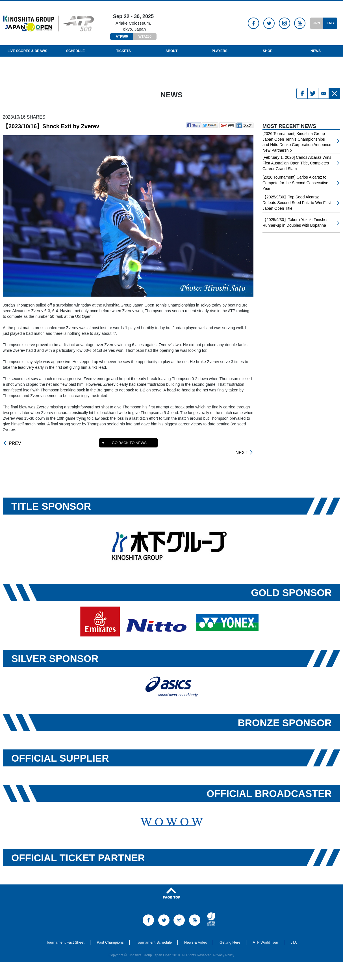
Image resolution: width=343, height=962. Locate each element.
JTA (293, 935)
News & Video (195, 935)
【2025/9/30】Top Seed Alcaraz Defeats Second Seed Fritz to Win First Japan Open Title (296, 202)
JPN (316, 23)
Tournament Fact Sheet (65, 935)
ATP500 (122, 36)
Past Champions (110, 935)
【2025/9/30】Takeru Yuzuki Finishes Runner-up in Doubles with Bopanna (295, 222)
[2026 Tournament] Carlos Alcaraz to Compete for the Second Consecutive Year (295, 182)
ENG (330, 23)
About (172, 51)
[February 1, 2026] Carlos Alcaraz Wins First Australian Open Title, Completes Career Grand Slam (296, 163)
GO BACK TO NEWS (129, 443)
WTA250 (144, 36)
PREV (15, 443)
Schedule (75, 51)
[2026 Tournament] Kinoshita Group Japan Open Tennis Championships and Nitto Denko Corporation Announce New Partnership (296, 142)
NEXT (241, 443)
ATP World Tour (265, 935)
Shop (267, 51)
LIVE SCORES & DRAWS (27, 51)
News (316, 51)
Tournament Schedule (154, 935)
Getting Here (230, 935)
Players (219, 51)
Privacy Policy (224, 948)
